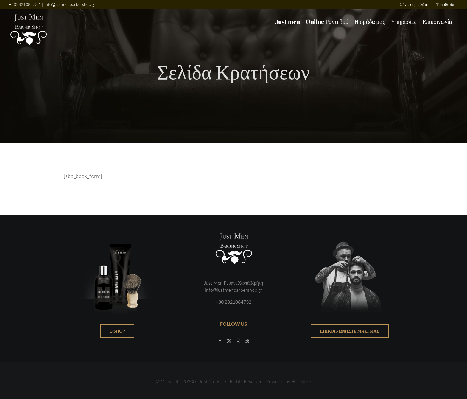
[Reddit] (247, 340)
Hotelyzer (301, 381)
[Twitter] (229, 340)
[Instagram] (238, 340)
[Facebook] (220, 340)
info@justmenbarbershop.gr (70, 4)
